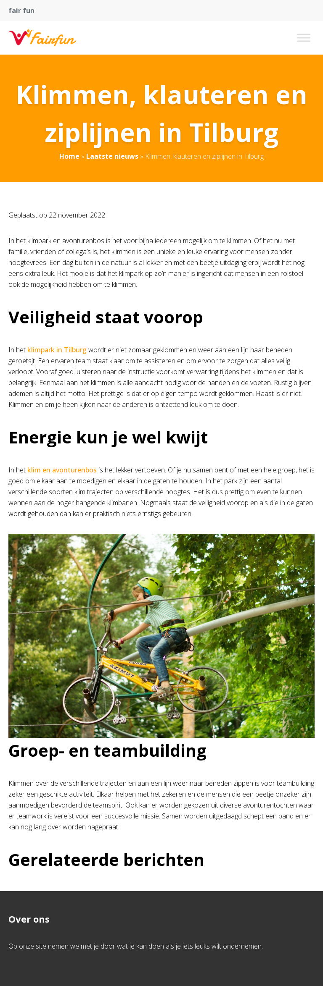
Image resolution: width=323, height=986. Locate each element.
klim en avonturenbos (62, 470)
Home (69, 156)
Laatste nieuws (112, 156)
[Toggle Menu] (303, 38)
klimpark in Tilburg (57, 349)
